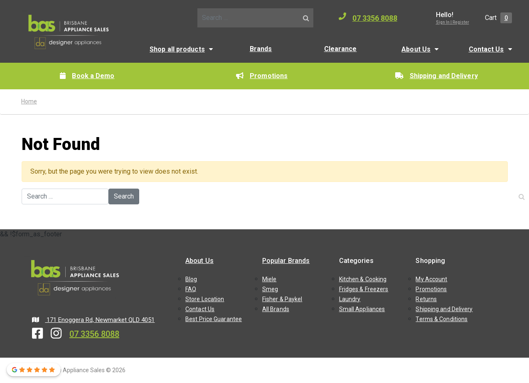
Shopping (430, 261)
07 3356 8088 (368, 17)
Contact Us (486, 49)
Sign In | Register (452, 22)
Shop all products (177, 49)
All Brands (275, 309)
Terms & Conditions (441, 319)
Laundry (350, 299)
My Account (431, 279)
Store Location (204, 299)
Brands (261, 49)
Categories (356, 261)
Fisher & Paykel (282, 299)
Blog (191, 279)
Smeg (270, 289)
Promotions (262, 76)
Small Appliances (362, 309)
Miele (269, 279)
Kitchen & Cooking (363, 279)
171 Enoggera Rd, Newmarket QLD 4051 (93, 320)
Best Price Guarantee (213, 319)
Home (29, 101)
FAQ (190, 289)
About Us (416, 49)
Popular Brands (286, 261)
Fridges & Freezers (364, 289)
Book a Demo (87, 76)
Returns (426, 299)
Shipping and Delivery (436, 76)
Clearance (340, 49)
